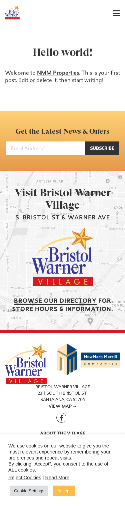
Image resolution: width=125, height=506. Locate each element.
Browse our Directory (55, 301)
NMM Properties (58, 73)
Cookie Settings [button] (29, 490)
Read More (57, 477)
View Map (60, 407)
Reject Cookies (24, 477)
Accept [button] (64, 490)
